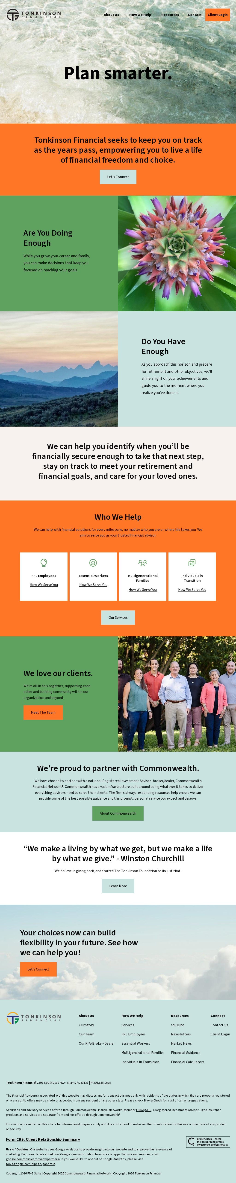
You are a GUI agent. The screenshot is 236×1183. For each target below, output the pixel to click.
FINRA (140, 1110)
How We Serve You (44, 584)
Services (127, 1025)
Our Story (86, 1025)
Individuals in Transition (140, 1062)
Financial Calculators (187, 1062)
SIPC (148, 1110)
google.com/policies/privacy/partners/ (33, 1159)
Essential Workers (135, 1043)
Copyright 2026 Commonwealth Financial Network (77, 1173)
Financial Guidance (185, 1052)
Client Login (220, 1034)
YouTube (177, 1025)
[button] (111, 15)
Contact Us (219, 1025)
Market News (181, 1043)
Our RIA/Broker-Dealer (97, 1043)
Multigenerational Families (142, 1052)
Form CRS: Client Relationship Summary (43, 1139)
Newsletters (181, 1034)
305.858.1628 (102, 1082)
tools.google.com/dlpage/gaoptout (30, 1164)
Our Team (86, 1034)
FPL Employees (133, 1034)
